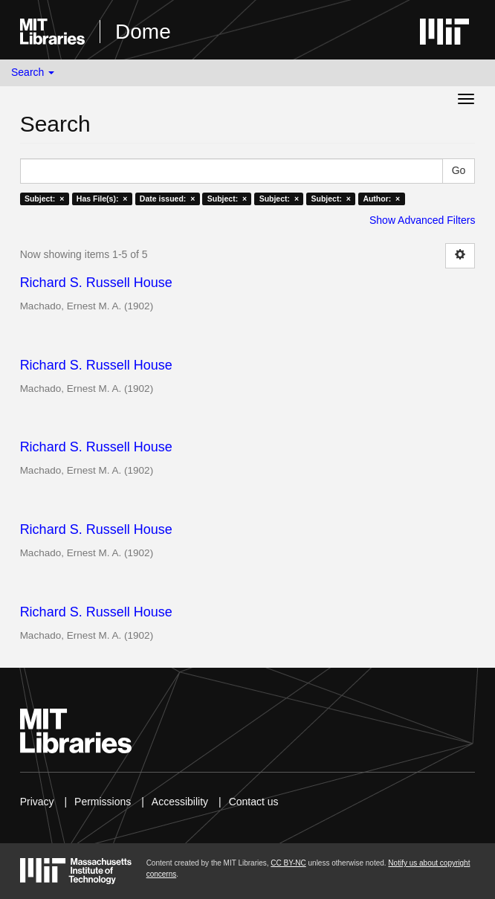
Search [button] (32, 72)
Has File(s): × (102, 198)
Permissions (102, 802)
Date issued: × (167, 198)
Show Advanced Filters (422, 220)
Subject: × (44, 198)
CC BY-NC (288, 863)
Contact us (254, 802)
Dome (143, 31)
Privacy (37, 802)
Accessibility (180, 802)
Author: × (381, 198)
